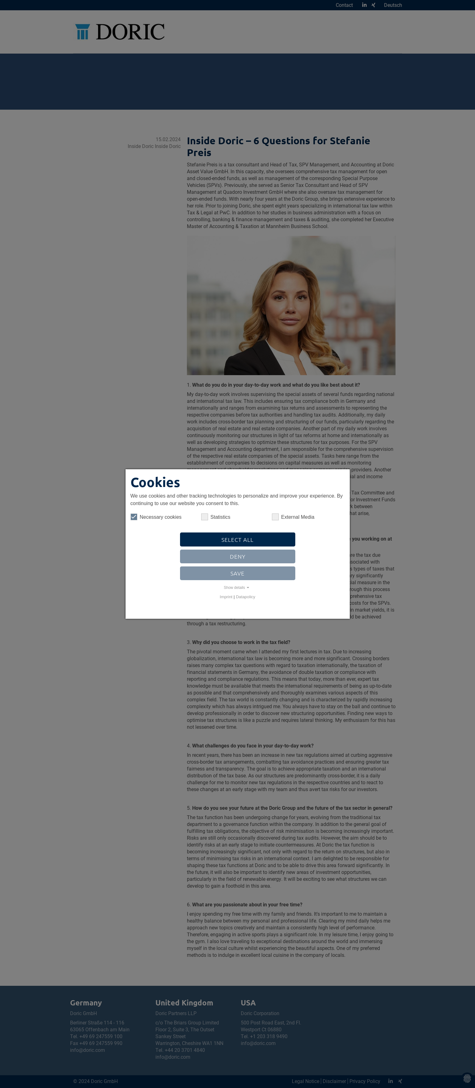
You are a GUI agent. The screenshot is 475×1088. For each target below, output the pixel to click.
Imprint (226, 596)
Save (237, 573)
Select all (237, 539)
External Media (293, 516)
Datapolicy (245, 596)
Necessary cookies (156, 516)
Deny (237, 556)
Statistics (215, 516)
